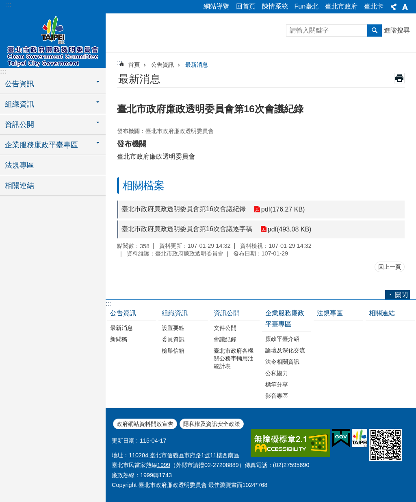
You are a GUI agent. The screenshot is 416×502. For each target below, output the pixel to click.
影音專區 (276, 396)
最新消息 (196, 64)
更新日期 (123, 440)
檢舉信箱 (173, 350)
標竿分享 (276, 384)
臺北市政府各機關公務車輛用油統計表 (234, 358)
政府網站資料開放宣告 (145, 424)
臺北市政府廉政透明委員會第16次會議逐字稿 (186, 228)
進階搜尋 (397, 30)
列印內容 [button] (399, 78)
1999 (163, 465)
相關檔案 (143, 185)
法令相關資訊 (282, 361)
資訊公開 (227, 313)
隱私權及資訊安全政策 (211, 424)
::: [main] (119, 62)
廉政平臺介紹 (282, 339)
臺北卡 (374, 6)
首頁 (134, 64)
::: (8, 4)
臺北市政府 (341, 6)
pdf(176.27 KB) (283, 209)
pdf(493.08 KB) (290, 229)
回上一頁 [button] (389, 267)
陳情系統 (275, 6)
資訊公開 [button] (19, 124)
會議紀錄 (225, 339)
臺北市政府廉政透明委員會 (53, 39)
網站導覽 (217, 6)
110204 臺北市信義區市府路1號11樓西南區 (184, 455)
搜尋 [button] (374, 30)
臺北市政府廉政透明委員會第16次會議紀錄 (183, 208)
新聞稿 (118, 339)
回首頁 (246, 6)
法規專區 (19, 165)
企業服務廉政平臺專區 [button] (41, 145)
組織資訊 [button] (19, 104)
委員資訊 (173, 339)
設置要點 (173, 328)
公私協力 (276, 373)
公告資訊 (162, 64)
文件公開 (225, 328)
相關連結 (19, 185)
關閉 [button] (394, 7)
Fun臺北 (307, 6)
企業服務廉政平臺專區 (284, 318)
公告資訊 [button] (19, 84)
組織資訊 (175, 313)
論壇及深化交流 (285, 350)
